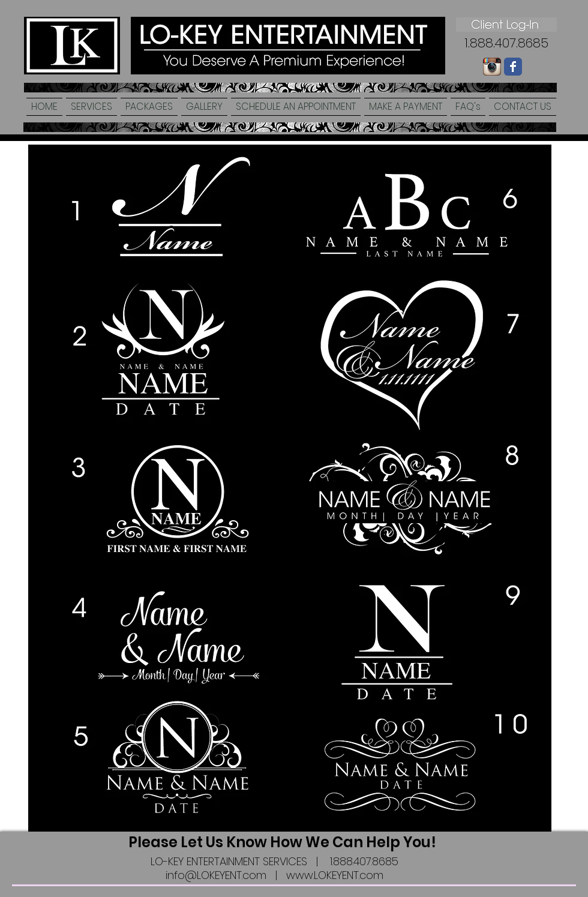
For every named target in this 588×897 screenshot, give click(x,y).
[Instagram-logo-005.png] (492, 67)
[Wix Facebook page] (513, 67)
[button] (91, 107)
